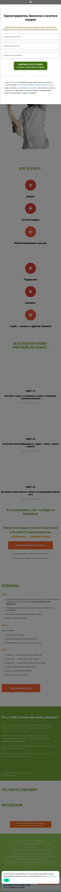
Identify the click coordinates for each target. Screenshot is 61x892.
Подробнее (51, 876)
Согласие (13, 82)
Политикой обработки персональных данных (36, 85)
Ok (6, 880)
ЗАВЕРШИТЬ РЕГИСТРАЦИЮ (30, 65)
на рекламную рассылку (27, 88)
